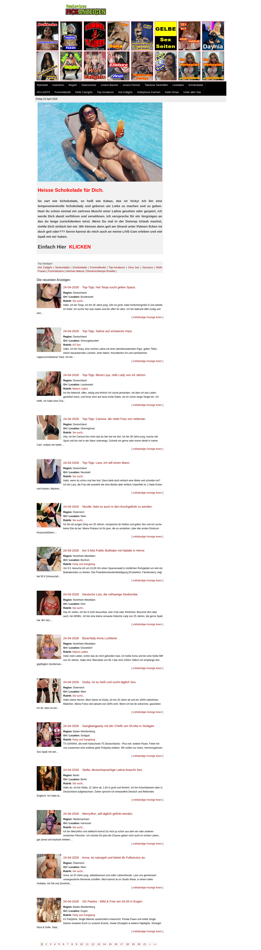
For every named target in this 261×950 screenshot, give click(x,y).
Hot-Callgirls (125, 92)
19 (133, 944)
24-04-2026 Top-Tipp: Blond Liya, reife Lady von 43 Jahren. (104, 375)
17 (121, 944)
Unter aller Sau (192, 92)
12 (93, 944)
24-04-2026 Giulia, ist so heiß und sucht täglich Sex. (99, 682)
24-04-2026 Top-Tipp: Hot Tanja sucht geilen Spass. (99, 287)
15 (110, 944)
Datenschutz (89, 85)
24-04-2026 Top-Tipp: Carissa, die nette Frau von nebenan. (104, 419)
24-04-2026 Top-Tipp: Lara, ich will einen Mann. (96, 462)
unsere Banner (109, 85)
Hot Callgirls (45, 267)
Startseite (42, 85)
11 (87, 944)
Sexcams (147, 267)
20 (138, 944)
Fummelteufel (63, 92)
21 (144, 944)
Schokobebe (195, 85)
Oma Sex (133, 267)
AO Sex (76, 344)
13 (98, 944)
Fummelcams (56, 271)
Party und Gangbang (83, 564)
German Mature (75, 271)
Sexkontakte (62, 267)
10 (81, 944)
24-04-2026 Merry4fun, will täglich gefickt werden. (98, 813)
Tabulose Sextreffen (156, 85)
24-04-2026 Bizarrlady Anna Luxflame (90, 638)
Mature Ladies (80, 388)
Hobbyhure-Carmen (148, 92)
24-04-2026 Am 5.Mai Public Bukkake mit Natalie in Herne (104, 550)
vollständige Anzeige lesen (147, 317)
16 (116, 944)
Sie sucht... (78, 301)
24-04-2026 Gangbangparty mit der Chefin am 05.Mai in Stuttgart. (109, 726)
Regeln (73, 85)
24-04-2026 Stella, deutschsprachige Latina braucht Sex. (103, 769)
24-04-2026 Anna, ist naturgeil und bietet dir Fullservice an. (104, 857)
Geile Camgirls (84, 92)
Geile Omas (172, 92)
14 (104, 944)
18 (127, 944)
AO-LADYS (43, 92)
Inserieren (58, 85)
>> (154, 944)
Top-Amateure (105, 92)
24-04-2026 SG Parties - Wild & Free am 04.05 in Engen (102, 901)
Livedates (178, 85)
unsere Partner (131, 85)
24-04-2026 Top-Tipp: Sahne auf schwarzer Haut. (98, 331)
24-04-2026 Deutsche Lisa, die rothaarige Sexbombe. (100, 594)
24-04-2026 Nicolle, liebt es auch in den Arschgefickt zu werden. (108, 506)
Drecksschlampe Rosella (100, 271)
